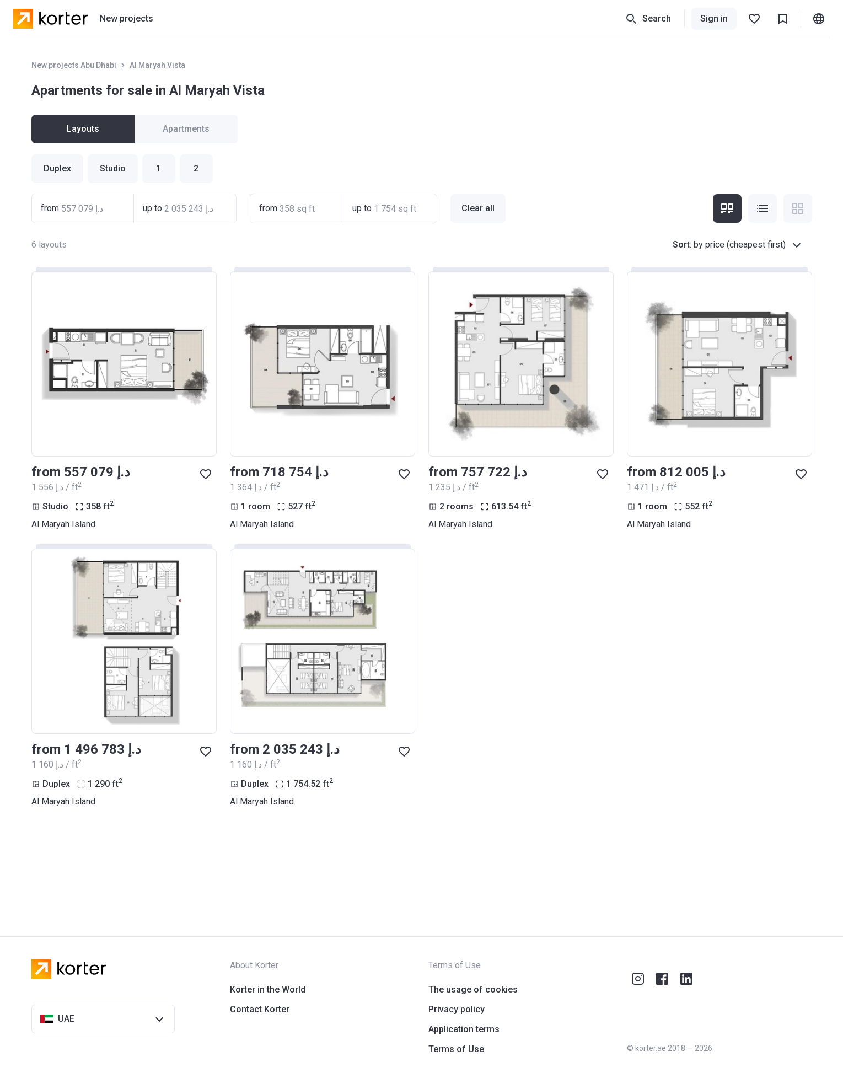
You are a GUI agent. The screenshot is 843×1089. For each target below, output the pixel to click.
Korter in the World (267, 989)
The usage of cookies (473, 989)
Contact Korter (259, 1009)
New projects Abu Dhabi (73, 65)
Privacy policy (456, 1009)
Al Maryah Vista (157, 65)
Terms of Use (456, 1049)
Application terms (464, 1029)
